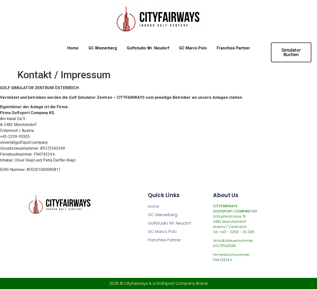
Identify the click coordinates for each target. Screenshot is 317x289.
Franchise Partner (233, 48)
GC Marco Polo (193, 48)
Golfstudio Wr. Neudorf (148, 48)
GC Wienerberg (102, 48)
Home (73, 48)
